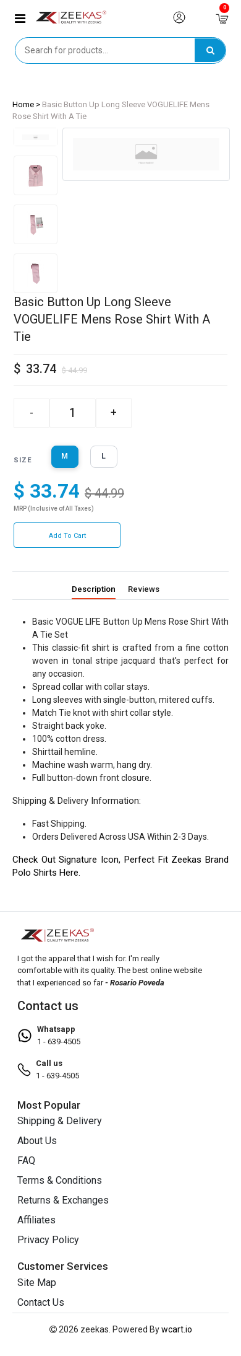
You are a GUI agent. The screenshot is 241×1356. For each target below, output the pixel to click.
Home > (26, 104)
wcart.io (176, 1329)
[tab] (35, 137)
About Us (37, 1141)
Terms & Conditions (59, 1180)
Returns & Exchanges (63, 1200)
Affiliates (36, 1220)
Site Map (36, 1282)
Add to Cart (67, 536)
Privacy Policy (48, 1240)
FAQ (26, 1160)
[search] (210, 50)
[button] (20, 18)
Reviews (143, 589)
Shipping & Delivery (59, 1121)
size (23, 460)
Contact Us (40, 1302)
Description (95, 589)
